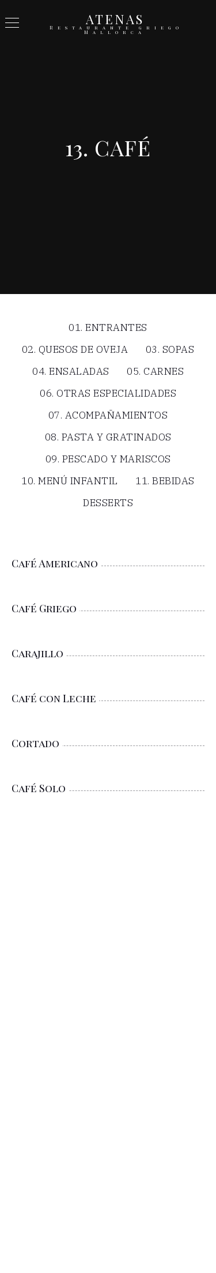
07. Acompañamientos (108, 415)
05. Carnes (155, 372)
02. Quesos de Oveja (75, 350)
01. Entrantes (108, 328)
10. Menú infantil (69, 481)
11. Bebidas (165, 481)
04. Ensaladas (70, 372)
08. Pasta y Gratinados (108, 437)
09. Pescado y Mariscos (108, 459)
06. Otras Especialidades (108, 394)
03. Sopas (170, 350)
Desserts (108, 503)
